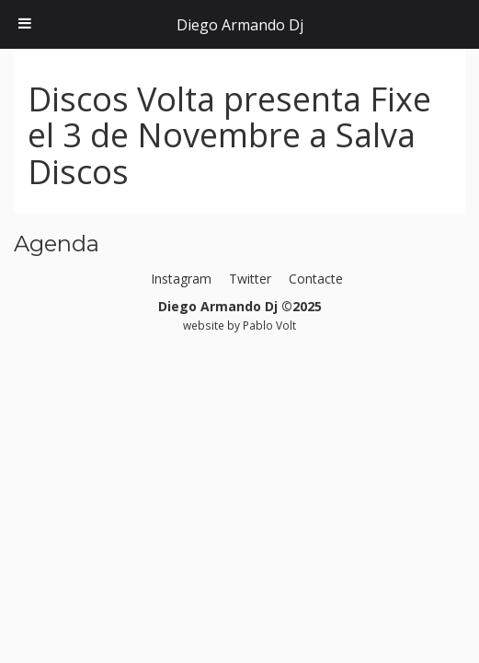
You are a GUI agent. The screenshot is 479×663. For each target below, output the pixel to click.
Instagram (181, 278)
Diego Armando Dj (240, 25)
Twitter (250, 278)
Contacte (316, 278)
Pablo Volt (269, 325)
